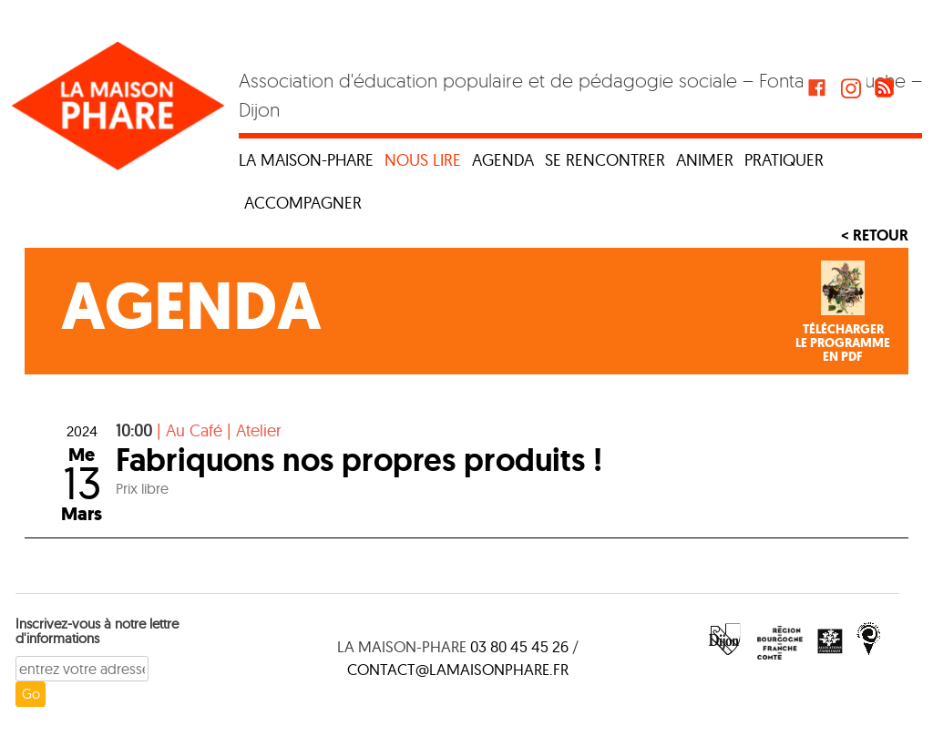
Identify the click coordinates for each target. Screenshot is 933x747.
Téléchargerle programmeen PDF (842, 343)
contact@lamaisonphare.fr (458, 669)
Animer (704, 159)
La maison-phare (306, 159)
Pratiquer (784, 159)
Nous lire (422, 159)
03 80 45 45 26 (519, 646)
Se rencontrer (605, 159)
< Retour (874, 235)
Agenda (503, 159)
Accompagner (303, 202)
